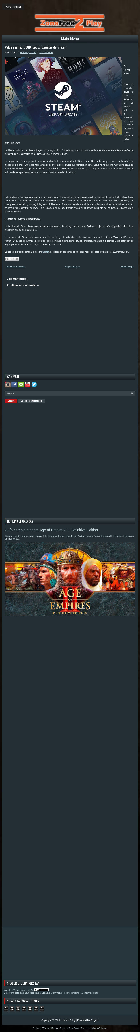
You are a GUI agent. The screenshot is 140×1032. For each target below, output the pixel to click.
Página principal (13, 7)
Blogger (94, 1020)
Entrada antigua (127, 267)
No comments (46, 52)
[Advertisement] (71, 186)
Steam (45, 252)
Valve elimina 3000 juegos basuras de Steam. (36, 47)
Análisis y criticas (28, 52)
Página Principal (72, 267)
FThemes (46, 1028)
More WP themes (99, 1028)
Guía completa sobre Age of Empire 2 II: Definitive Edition (51, 530)
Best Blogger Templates (79, 1028)
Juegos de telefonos (31, 401)
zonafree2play (68, 1020)
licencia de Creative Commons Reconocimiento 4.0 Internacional (64, 992)
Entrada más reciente (15, 267)
